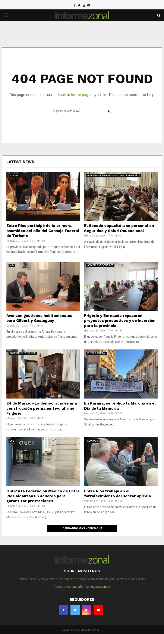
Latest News (20, 161)
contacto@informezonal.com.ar (88, 586)
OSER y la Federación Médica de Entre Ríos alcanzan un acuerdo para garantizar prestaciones (43, 496)
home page (81, 94)
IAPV (12, 265)
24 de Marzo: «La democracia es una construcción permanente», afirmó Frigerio (41, 408)
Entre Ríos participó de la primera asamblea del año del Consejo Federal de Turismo (42, 230)
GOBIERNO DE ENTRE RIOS (100, 265)
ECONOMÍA (92, 441)
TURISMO (14, 175)
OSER (12, 441)
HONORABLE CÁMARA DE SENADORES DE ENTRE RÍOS (113, 175)
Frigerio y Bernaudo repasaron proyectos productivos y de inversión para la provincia (119, 320)
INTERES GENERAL (96, 353)
